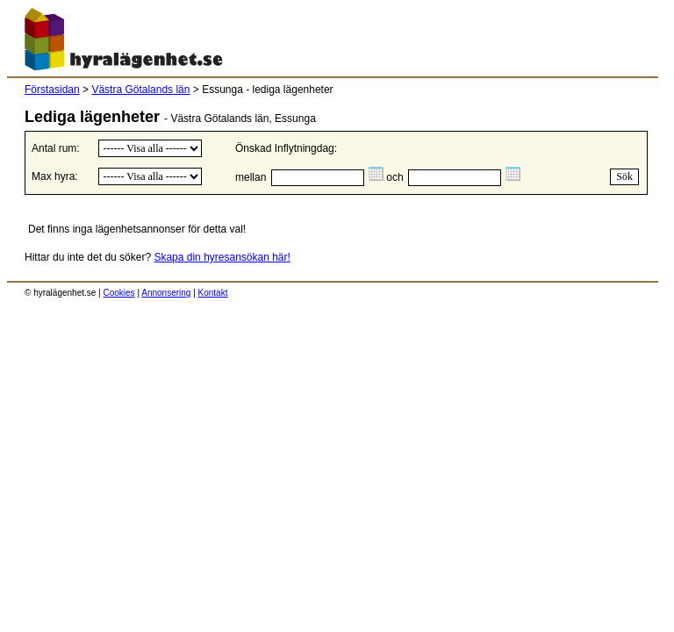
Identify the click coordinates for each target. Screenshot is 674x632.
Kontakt (213, 293)
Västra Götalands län (140, 89)
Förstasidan (52, 89)
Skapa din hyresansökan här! (222, 257)
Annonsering (165, 293)
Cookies (118, 293)
